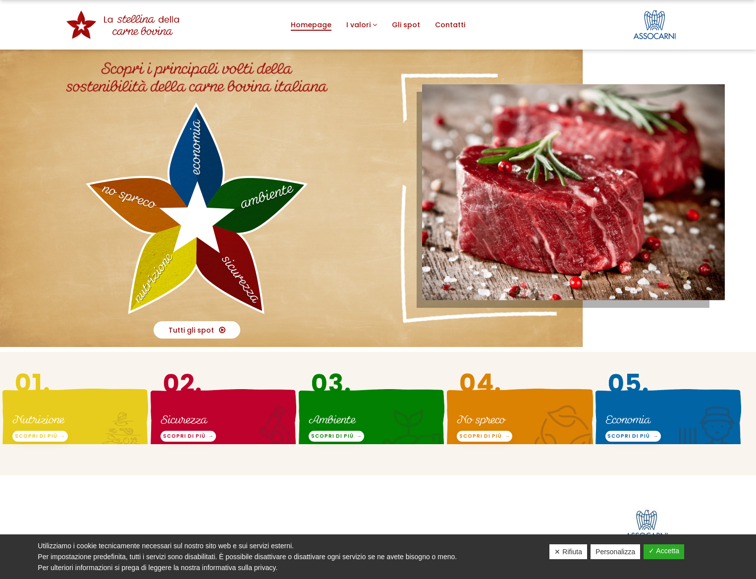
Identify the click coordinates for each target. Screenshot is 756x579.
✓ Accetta (663, 551)
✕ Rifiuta (568, 552)
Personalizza (615, 552)
